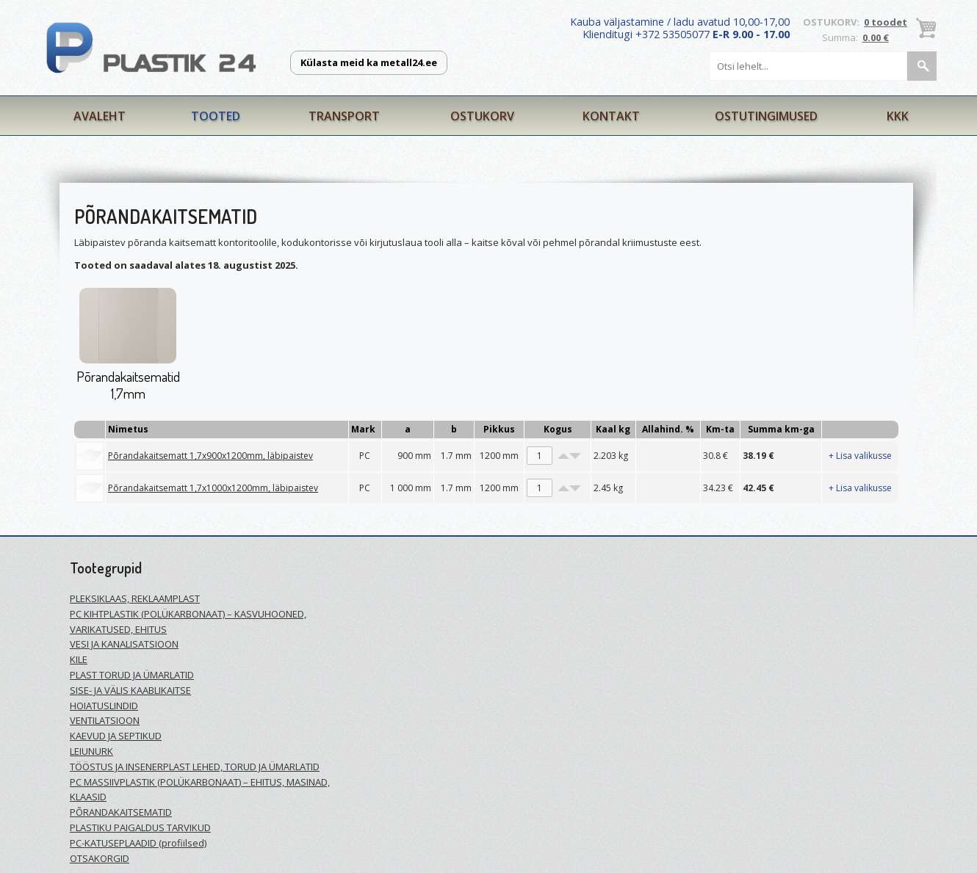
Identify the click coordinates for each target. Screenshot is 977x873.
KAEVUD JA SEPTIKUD (116, 735)
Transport (344, 116)
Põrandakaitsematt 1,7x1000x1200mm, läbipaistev (213, 488)
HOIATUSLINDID (104, 705)
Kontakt (611, 116)
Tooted (215, 116)
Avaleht (99, 116)
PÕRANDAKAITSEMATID (121, 812)
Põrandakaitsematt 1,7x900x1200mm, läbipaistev (210, 455)
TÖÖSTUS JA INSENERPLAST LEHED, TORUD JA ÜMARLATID (195, 766)
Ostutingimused (766, 116)
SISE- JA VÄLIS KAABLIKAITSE (130, 690)
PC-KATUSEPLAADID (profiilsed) (138, 843)
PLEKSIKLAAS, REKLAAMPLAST (135, 598)
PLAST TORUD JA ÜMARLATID (132, 674)
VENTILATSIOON (105, 720)
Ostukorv (482, 116)
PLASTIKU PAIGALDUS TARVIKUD (140, 827)
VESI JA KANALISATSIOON (124, 644)
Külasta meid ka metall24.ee (368, 62)
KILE (78, 659)
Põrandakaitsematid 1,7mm (128, 384)
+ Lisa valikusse (860, 455)
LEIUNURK (91, 751)
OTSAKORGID (99, 858)
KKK (898, 116)
